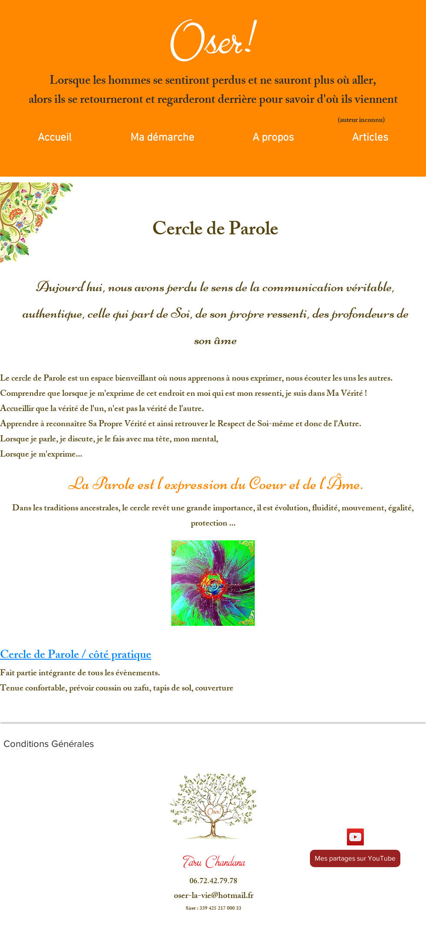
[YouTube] (355, 837)
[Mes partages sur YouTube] (355, 858)
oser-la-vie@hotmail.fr (213, 896)
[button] (273, 138)
